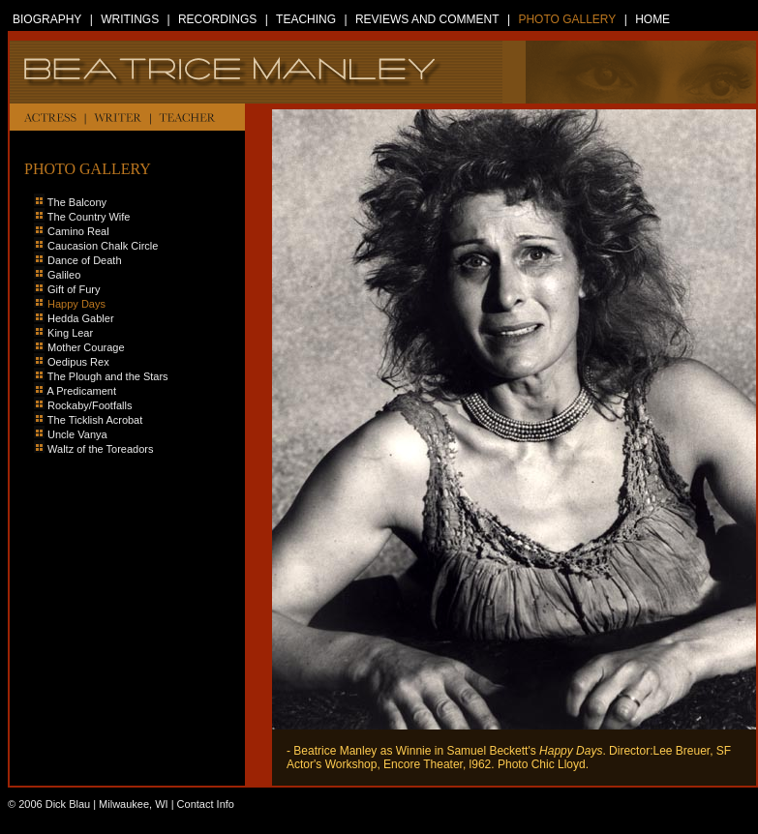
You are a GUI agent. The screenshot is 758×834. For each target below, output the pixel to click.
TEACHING (306, 19)
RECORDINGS (217, 19)
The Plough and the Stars (107, 376)
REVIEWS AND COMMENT (427, 19)
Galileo (63, 275)
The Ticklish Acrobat (88, 420)
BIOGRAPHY (47, 19)
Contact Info (205, 804)
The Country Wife (89, 217)
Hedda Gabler (80, 318)
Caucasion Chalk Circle (96, 246)
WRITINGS (130, 19)
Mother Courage (86, 347)
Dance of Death (84, 260)
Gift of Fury (73, 289)
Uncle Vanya (77, 434)
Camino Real (78, 231)
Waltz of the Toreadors (100, 449)
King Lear (70, 333)
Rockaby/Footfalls (83, 405)
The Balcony (76, 202)
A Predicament (81, 391)
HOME (652, 19)
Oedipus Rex (78, 362)
